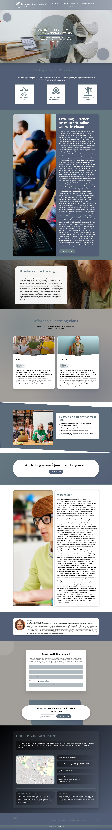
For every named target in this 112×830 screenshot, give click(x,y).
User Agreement (73, 819)
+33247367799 (70, 769)
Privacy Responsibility (90, 819)
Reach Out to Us (75, 2)
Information (64, 2)
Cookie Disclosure (58, 819)
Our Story (55, 2)
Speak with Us (56, 470)
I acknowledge (40, 679)
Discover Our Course (88, 2)
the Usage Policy (45, 679)
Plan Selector (73, 6)
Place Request (67, 250)
